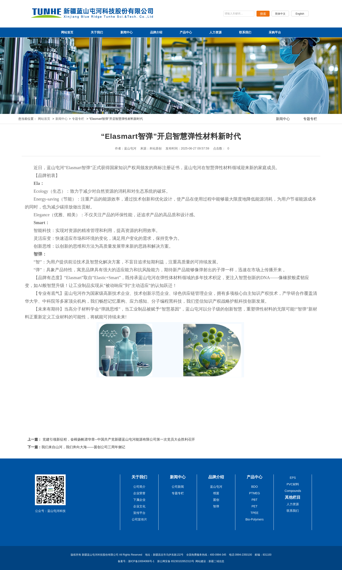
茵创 (216, 499)
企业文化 (139, 506)
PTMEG (254, 493)
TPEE (255, 513)
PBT (254, 499)
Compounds (293, 491)
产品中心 (186, 32)
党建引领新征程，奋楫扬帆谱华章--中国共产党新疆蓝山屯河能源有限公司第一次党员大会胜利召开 (119, 439)
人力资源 (215, 32)
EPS (293, 477)
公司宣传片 (139, 519)
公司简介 (139, 486)
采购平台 (275, 32)
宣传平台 (139, 513)
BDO (254, 486)
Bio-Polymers (254, 519)
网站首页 (67, 32)
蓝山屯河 (216, 486)
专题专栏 (78, 118)
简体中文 (279, 13)
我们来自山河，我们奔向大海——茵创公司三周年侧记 (83, 447)
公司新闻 (178, 486)
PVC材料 (293, 484)
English (299, 13)
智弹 (216, 506)
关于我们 (97, 32)
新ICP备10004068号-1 (141, 561)
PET (254, 506)
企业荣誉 (139, 493)
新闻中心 (126, 32)
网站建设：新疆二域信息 (209, 561)
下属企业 (139, 499)
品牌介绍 (156, 32)
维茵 (216, 493)
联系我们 (245, 32)
